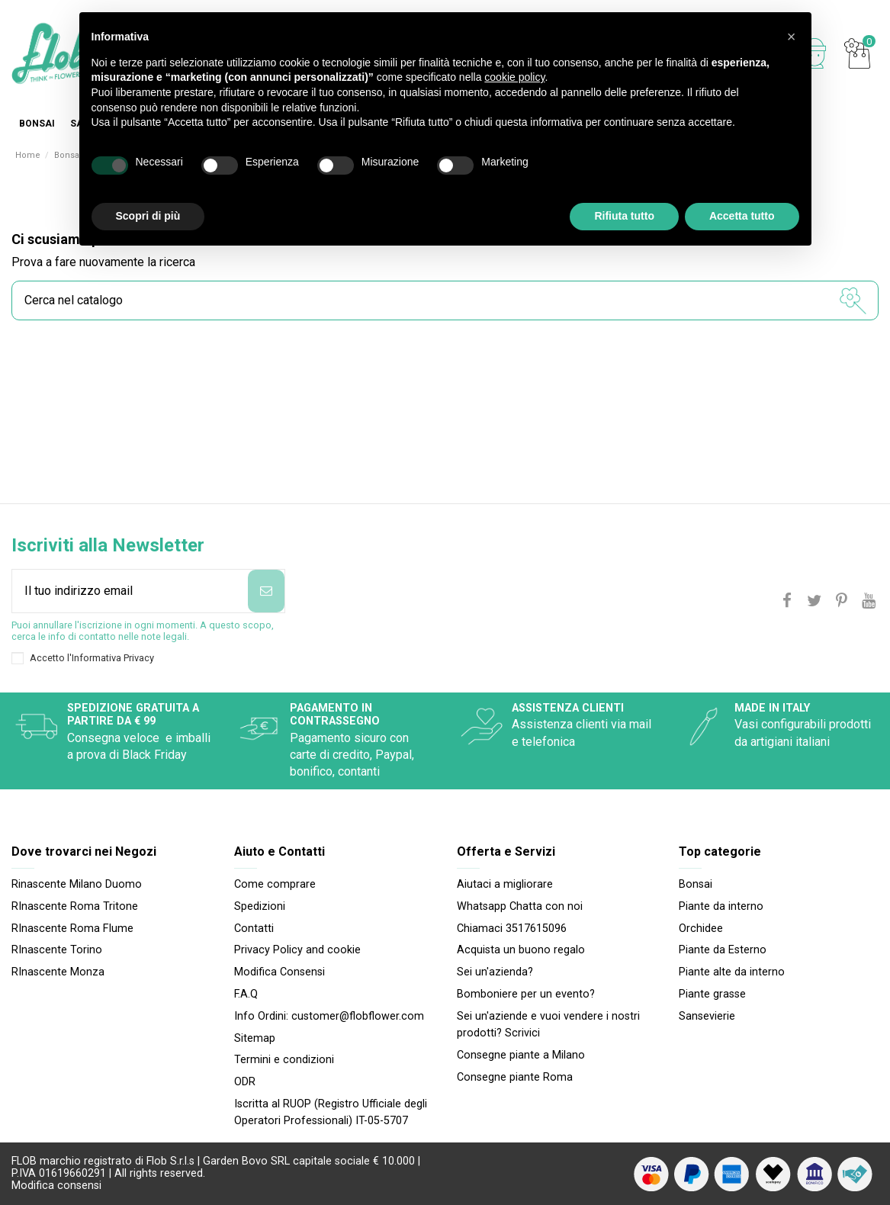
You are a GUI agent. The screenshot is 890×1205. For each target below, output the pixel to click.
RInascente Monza (57, 972)
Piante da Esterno (722, 949)
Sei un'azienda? (495, 972)
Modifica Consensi (279, 972)
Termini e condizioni (284, 1059)
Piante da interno (721, 906)
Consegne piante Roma (515, 1077)
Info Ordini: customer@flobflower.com (329, 1016)
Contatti (254, 928)
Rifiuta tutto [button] (624, 216)
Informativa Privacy (113, 658)
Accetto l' (92, 658)
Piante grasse (712, 994)
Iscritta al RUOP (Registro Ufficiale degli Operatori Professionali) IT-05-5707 (330, 1112)
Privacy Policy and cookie (297, 949)
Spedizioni (259, 906)
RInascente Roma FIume (72, 928)
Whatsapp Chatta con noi (520, 906)
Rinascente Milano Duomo (76, 884)
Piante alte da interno (732, 972)
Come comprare (275, 884)
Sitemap (254, 1038)
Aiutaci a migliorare (505, 884)
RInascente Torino (56, 949)
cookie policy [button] (514, 77)
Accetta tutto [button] (742, 216)
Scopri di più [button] (148, 216)
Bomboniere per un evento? (526, 994)
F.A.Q (246, 994)
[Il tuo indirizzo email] (130, 591)
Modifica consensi (56, 1185)
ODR (244, 1081)
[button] (791, 36)
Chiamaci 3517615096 (512, 928)
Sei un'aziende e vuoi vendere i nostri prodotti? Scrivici (548, 1025)
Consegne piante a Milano (521, 1055)
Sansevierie (707, 1016)
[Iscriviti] (266, 591)
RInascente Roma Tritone (74, 906)
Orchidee (701, 928)
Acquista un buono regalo (521, 949)
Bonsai (695, 884)
